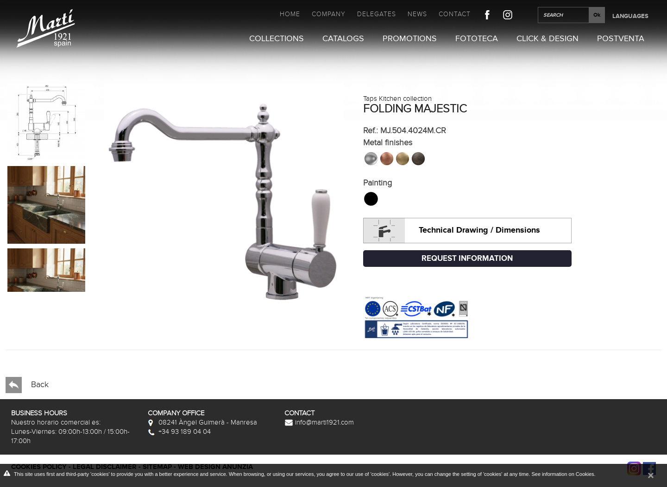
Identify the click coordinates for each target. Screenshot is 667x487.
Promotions (410, 38)
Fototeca (476, 38)
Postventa (620, 38)
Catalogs (343, 38)
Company (329, 14)
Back (27, 385)
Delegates (376, 14)
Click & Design (547, 38)
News (417, 14)
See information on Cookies (562, 474)
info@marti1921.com (319, 422)
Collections (276, 38)
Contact (455, 14)
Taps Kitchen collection (397, 98)
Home (290, 14)
